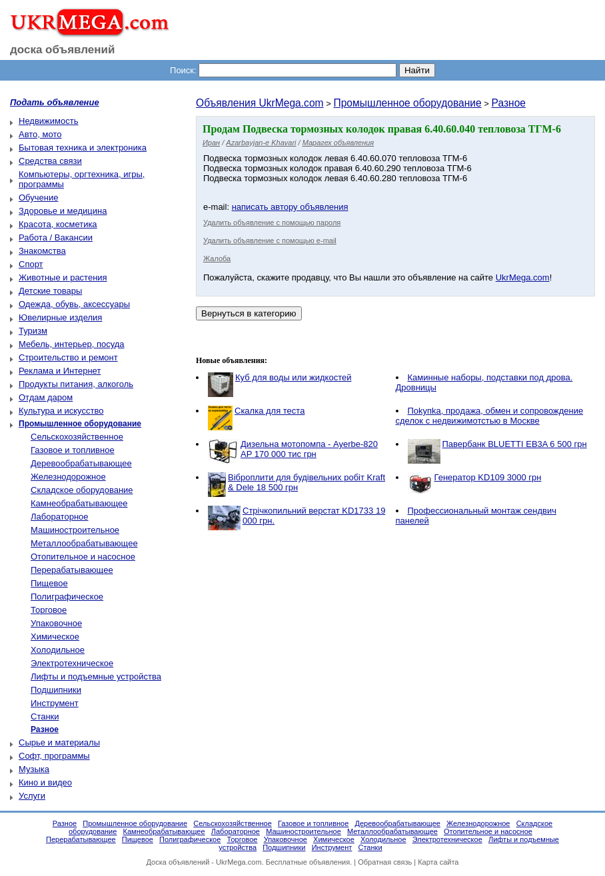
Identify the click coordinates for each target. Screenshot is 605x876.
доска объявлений (62, 49)
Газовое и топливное (73, 450)
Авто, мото (40, 134)
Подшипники (56, 690)
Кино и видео (45, 782)
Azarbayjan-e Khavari (261, 143)
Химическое (55, 637)
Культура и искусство (61, 411)
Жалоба (217, 258)
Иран (211, 143)
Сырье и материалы (59, 742)
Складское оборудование (82, 490)
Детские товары (50, 291)
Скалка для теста (269, 411)
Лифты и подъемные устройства (96, 676)
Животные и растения (63, 277)
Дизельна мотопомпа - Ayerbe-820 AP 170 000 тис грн (309, 449)
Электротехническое (72, 663)
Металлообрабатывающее (84, 543)
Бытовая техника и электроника (83, 148)
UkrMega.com (523, 277)
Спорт (31, 264)
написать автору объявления (290, 207)
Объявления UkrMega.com (260, 103)
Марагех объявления (338, 143)
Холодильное (58, 650)
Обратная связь (385, 862)
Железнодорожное (68, 477)
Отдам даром (46, 397)
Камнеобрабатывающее (79, 503)
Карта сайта (438, 862)
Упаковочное (56, 623)
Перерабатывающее (72, 570)
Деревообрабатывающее (81, 463)
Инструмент (55, 703)
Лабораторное (60, 517)
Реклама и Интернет (60, 371)
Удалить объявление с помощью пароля (271, 222)
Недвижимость (48, 121)
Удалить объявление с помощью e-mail (269, 240)
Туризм (33, 331)
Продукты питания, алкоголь (76, 384)
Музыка (34, 769)
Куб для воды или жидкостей (293, 377)
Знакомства (42, 251)
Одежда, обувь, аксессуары (74, 304)
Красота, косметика (58, 224)
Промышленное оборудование (407, 103)
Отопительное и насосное (83, 557)
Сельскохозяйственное (77, 437)
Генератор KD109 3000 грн (488, 477)
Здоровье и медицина (63, 211)
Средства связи (50, 161)
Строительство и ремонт (68, 357)
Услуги (32, 796)
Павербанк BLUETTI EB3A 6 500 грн (514, 444)
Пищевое (49, 583)
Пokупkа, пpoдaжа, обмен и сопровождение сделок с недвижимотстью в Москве (490, 416)
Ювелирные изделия (60, 317)
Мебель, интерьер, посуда (72, 344)
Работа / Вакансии (56, 237)
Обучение (38, 198)
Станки (45, 716)
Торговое (49, 610)
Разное (509, 103)
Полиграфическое (67, 597)
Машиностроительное (75, 530)
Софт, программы (54, 756)
